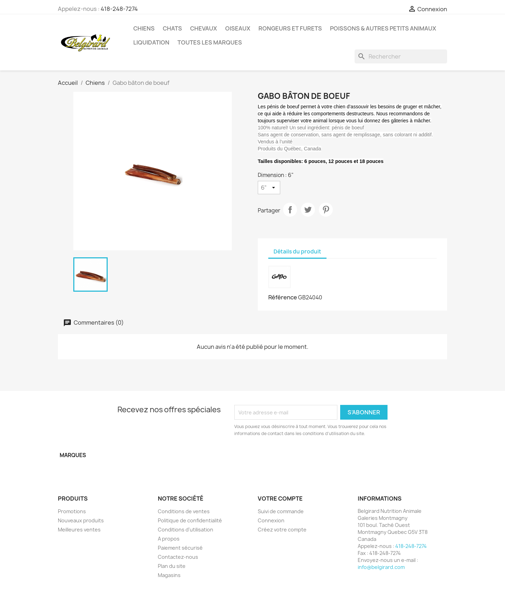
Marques (73, 455)
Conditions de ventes (184, 511)
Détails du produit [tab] (297, 251)
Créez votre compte (282, 529)
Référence (282, 297)
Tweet (308, 210)
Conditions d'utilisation (185, 529)
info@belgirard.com (381, 567)
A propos (169, 538)
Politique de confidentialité (190, 520)
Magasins (169, 575)
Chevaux (203, 28)
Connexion (271, 520)
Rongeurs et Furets (290, 28)
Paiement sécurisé (180, 547)
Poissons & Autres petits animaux (383, 28)
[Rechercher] (401, 56)
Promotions (72, 511)
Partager (290, 210)
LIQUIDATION (151, 42)
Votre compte (280, 498)
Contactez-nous (178, 557)
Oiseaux (237, 28)
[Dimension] (269, 187)
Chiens (144, 28)
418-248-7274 (119, 9)
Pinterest (326, 210)
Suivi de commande (281, 511)
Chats (172, 28)
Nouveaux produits (81, 520)
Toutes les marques (209, 42)
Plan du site (172, 566)
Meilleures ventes (79, 529)
